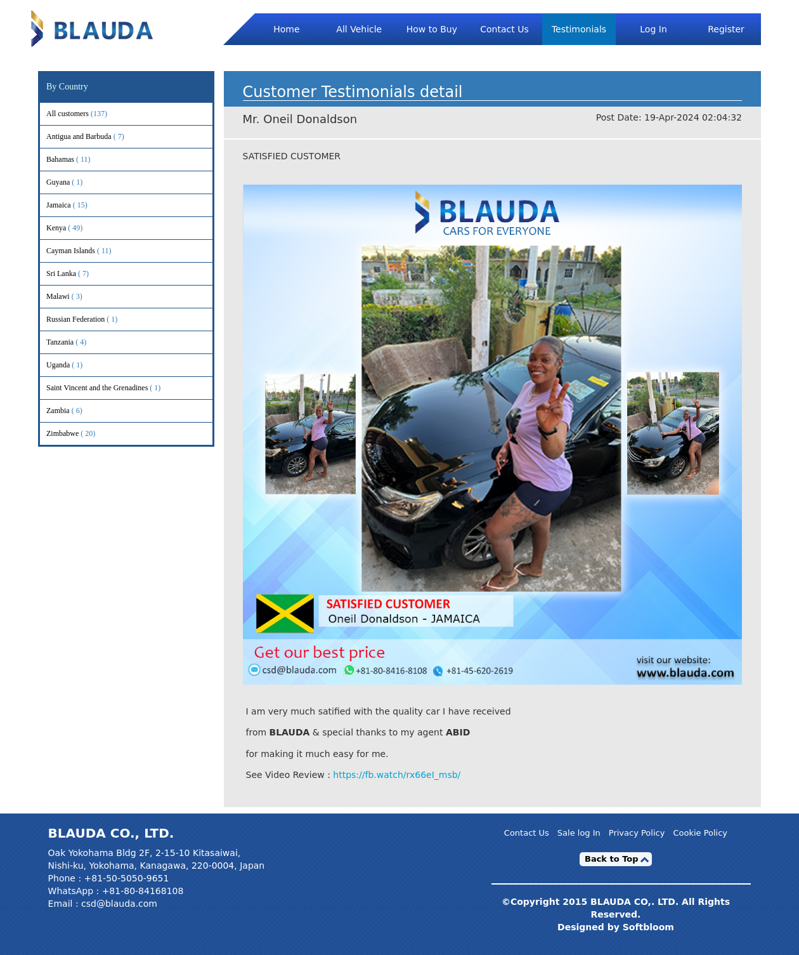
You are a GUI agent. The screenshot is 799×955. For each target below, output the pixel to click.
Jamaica (75, 205)
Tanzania (76, 342)
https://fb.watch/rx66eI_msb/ (396, 775)
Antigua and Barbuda (95, 137)
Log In (653, 29)
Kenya (73, 228)
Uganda (74, 365)
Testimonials (579, 29)
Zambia (74, 411)
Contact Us (504, 29)
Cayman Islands (87, 251)
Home (286, 29)
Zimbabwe (79, 434)
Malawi (74, 297)
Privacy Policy (637, 833)
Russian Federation (92, 319)
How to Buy (431, 29)
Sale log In (579, 833)
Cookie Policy (700, 833)
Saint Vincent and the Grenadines (113, 388)
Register (726, 29)
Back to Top (612, 859)
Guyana (74, 182)
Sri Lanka (78, 274)
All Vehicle (359, 29)
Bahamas (77, 159)
